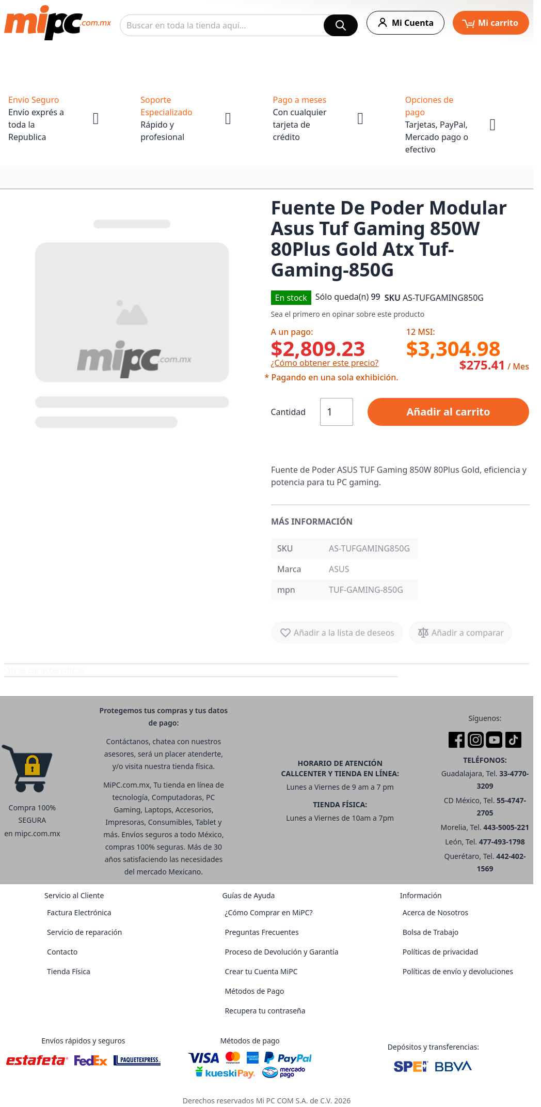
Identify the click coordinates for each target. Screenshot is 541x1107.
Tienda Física (68, 971)
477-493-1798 (502, 842)
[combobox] (239, 25)
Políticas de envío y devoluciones (458, 971)
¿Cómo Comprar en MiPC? (268, 912)
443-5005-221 (506, 827)
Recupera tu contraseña (265, 1011)
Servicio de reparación (84, 932)
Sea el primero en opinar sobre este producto (348, 314)
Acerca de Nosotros (435, 912)
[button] (133, 321)
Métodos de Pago (254, 991)
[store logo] (57, 22)
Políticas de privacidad (440, 952)
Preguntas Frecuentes (261, 932)
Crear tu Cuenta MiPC (261, 971)
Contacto (62, 952)
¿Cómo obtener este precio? (325, 362)
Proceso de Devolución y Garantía (281, 952)
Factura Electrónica (79, 912)
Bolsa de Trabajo (431, 932)
